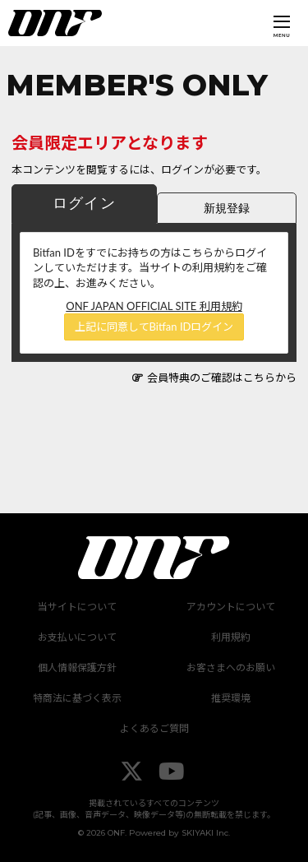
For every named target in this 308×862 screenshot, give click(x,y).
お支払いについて (77, 637)
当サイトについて (77, 606)
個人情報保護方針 (77, 667)
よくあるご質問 (154, 728)
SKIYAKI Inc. (206, 832)
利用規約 (231, 637)
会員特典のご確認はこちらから (222, 377)
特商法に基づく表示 (77, 698)
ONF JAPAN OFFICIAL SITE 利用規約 (153, 306)
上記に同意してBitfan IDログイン (154, 326)
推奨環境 (231, 698)
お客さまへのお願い (230, 667)
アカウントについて (230, 606)
